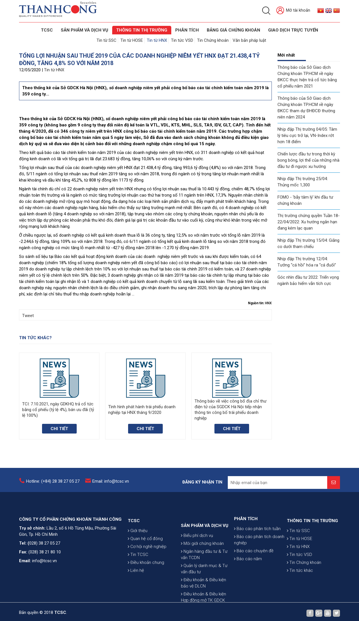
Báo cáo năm (248, 574)
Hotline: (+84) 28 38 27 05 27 (53, 484)
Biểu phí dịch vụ (197, 561)
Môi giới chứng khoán (202, 569)
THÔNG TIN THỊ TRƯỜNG (141, 30)
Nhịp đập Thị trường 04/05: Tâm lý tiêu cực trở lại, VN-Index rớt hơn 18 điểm (307, 135)
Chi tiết (59, 428)
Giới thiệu (137, 548)
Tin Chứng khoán (213, 40)
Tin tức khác (300, 588)
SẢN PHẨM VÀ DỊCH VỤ (84, 30)
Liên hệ (136, 588)
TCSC (47, 30)
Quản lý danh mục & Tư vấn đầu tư (204, 595)
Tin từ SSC (106, 40)
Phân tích (187, 30)
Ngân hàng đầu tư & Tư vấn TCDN (204, 581)
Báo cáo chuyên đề (254, 566)
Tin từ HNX (157, 40)
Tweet (28, 315)
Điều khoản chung (146, 580)
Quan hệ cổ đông (145, 556)
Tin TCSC (138, 572)
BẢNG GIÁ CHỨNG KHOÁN (233, 30)
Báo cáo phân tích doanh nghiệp (259, 555)
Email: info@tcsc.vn (110, 484)
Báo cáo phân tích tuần (257, 544)
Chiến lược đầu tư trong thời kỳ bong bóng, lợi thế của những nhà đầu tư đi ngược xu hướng (308, 160)
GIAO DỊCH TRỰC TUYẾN (293, 30)
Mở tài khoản (293, 10)
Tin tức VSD (182, 40)
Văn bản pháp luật (249, 40)
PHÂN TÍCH (246, 534)
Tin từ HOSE (131, 40)
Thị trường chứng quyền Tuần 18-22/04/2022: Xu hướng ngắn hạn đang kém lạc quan (308, 222)
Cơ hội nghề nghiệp (147, 564)
